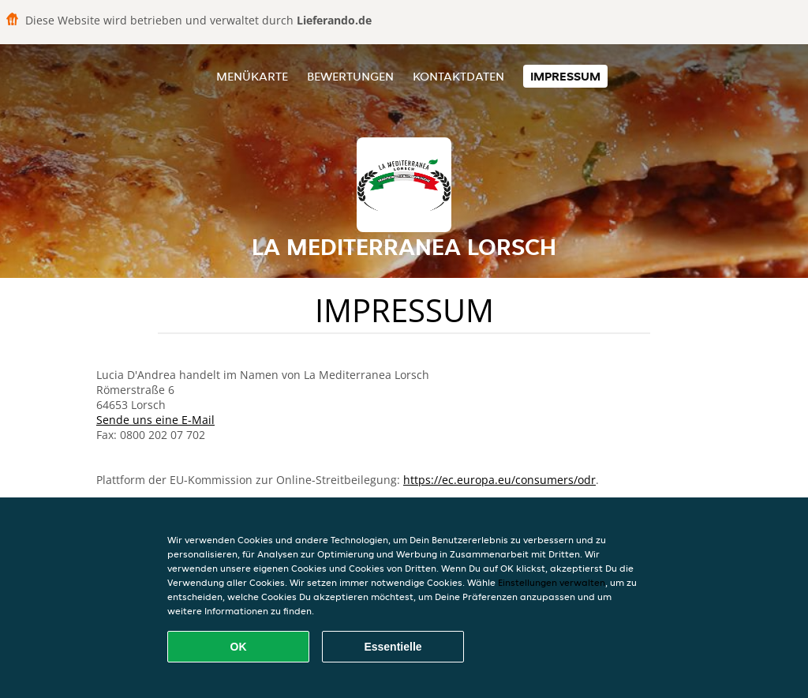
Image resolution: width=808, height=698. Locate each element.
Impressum (565, 76)
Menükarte (252, 76)
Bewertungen (350, 76)
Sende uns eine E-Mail (155, 419)
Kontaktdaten (458, 76)
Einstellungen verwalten (551, 582)
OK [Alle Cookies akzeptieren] (238, 646)
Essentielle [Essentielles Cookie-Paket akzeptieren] (392, 646)
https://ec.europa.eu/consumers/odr (499, 479)
